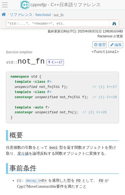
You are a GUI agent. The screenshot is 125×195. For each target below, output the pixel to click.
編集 (116, 44)
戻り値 (23, 153)
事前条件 (23, 167)
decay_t (33, 180)
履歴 (99, 44)
